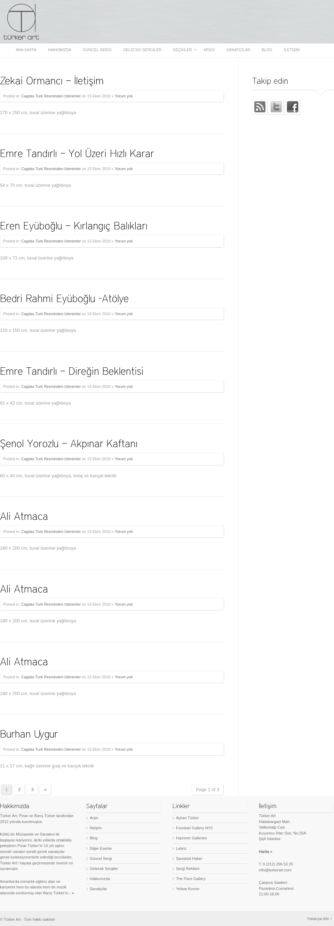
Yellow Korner (187, 889)
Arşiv (209, 50)
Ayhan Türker (187, 818)
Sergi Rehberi (187, 869)
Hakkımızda (59, 50)
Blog (267, 50)
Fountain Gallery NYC (194, 828)
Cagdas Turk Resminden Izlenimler (51, 96)
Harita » (265, 851)
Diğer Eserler (101, 848)
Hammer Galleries (191, 838)
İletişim (292, 50)
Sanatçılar (238, 50)
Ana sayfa (26, 50)
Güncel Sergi (97, 50)
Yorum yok (124, 96)
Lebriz (181, 848)
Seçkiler (183, 50)
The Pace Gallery (191, 879)
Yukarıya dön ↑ (319, 919)
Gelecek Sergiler (142, 50)
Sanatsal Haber (189, 858)
